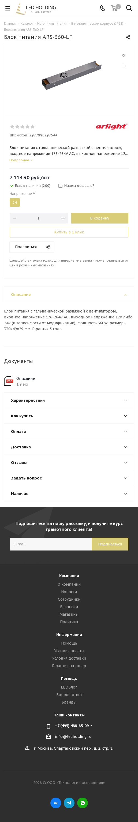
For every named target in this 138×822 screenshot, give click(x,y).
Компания (69, 575)
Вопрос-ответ (69, 694)
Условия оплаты (69, 650)
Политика (69, 621)
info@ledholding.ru (73, 736)
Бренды (69, 702)
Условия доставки (69, 658)
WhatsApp (82, 803)
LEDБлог (69, 687)
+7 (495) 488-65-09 (72, 725)
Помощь (69, 643)
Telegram (69, 803)
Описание (25, 378)
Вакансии (69, 606)
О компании (69, 584)
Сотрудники (69, 599)
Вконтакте (55, 803)
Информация (69, 634)
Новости (69, 591)
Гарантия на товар (69, 665)
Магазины (69, 614)
